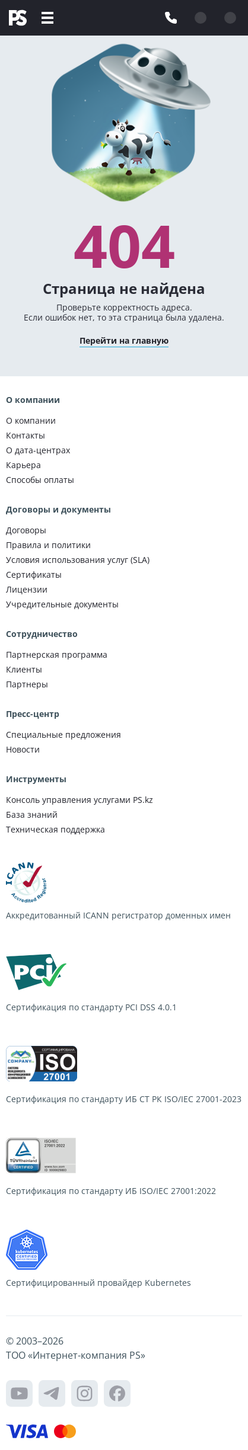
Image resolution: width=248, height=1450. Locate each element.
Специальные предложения (63, 734)
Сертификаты (34, 574)
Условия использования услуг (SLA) (78, 559)
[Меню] (47, 18)
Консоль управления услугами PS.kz (79, 799)
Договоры (26, 530)
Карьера (23, 464)
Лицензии (26, 589)
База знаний (32, 814)
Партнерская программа (56, 654)
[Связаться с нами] (171, 18)
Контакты (25, 435)
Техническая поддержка (55, 829)
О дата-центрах (38, 450)
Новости (23, 749)
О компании (31, 420)
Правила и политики (48, 544)
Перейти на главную (124, 340)
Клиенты (24, 669)
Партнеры (27, 684)
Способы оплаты (40, 479)
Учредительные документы (62, 604)
